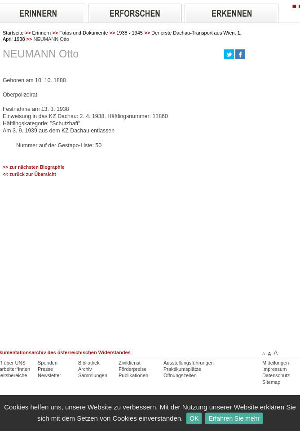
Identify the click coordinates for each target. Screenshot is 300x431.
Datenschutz (276, 375)
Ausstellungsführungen (188, 362)
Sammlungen (92, 375)
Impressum (274, 369)
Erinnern (41, 32)
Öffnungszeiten (180, 375)
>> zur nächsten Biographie (34, 167)
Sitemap (271, 382)
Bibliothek (89, 362)
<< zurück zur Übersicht (29, 174)
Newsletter (49, 375)
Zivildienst (130, 362)
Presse (45, 369)
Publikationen (133, 375)
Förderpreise (132, 369)
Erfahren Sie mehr (234, 418)
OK (194, 418)
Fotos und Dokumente (83, 32)
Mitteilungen (275, 362)
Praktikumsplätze (182, 369)
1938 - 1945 (129, 32)
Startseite (13, 32)
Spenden (47, 362)
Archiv (85, 369)
